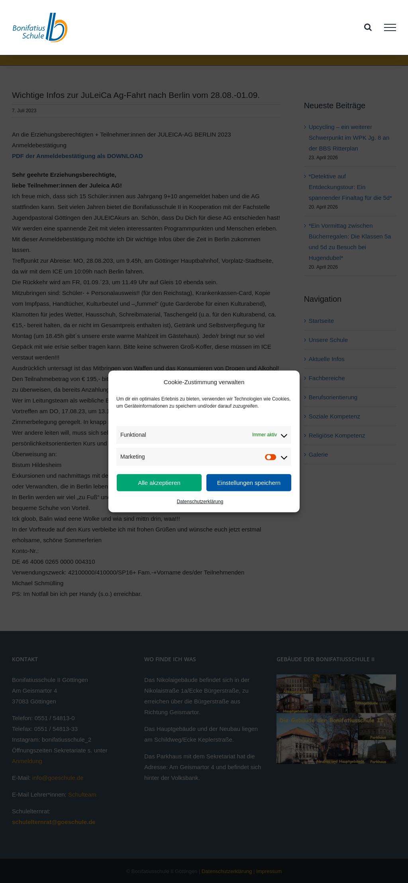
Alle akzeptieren (159, 482)
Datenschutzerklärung (200, 501)
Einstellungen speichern (248, 482)
